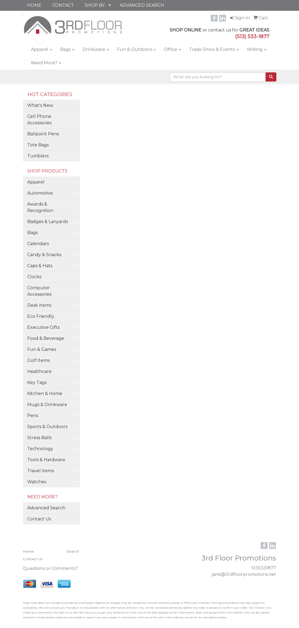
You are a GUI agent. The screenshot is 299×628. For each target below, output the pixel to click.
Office (172, 49)
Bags (67, 49)
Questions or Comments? (50, 568)
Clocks (34, 276)
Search (72, 551)
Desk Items (39, 305)
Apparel (41, 49)
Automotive (40, 193)
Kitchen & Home (44, 393)
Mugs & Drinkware (47, 404)
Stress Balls (39, 437)
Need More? (46, 62)
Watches (36, 481)
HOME (34, 5)
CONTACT (63, 5)
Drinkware (96, 49)
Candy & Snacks (44, 254)
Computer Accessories (39, 291)
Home (28, 551)
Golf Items (38, 360)
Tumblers (38, 155)
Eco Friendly (40, 316)
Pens (32, 415)
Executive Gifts (43, 327)
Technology (40, 448)
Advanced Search (46, 507)
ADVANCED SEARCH (142, 5)
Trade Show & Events (214, 49)
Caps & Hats (39, 265)
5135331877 (264, 567)
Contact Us (39, 518)
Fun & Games (41, 349)
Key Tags (37, 382)
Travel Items (40, 470)
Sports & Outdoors (47, 426)
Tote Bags (38, 144)
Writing (256, 49)
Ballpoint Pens (43, 133)
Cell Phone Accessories (39, 119)
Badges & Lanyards (47, 221)
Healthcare (39, 371)
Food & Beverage (45, 338)
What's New (40, 105)
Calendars (38, 243)
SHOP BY (95, 5)
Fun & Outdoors (136, 49)
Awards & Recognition (40, 207)
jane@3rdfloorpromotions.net (244, 574)
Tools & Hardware (46, 459)
